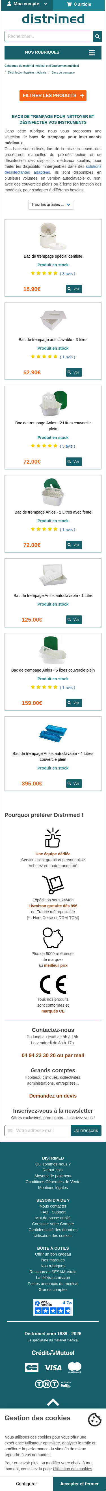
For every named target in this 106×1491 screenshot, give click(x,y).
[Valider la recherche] (97, 36)
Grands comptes (53, 1289)
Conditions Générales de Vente (53, 1181)
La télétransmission (53, 1277)
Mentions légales (53, 1187)
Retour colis (53, 1170)
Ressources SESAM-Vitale (52, 1272)
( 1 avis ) (67, 357)
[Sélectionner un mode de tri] (51, 205)
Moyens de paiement (53, 1176)
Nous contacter (53, 1206)
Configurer (26, 1484)
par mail (74, 1055)
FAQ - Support (53, 1212)
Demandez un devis (53, 1096)
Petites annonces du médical (53, 1283)
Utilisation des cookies (53, 1235)
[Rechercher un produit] (49, 36)
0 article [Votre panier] (79, 4)
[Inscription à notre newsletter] (38, 1130)
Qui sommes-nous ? (53, 1164)
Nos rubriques (53, 1266)
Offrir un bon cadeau (53, 1254)
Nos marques (53, 1260)
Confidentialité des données (53, 1229)
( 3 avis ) (67, 273)
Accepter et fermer (79, 1484)
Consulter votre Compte (53, 1224)
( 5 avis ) (67, 446)
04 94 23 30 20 (39, 1055)
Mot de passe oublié (53, 1218)
